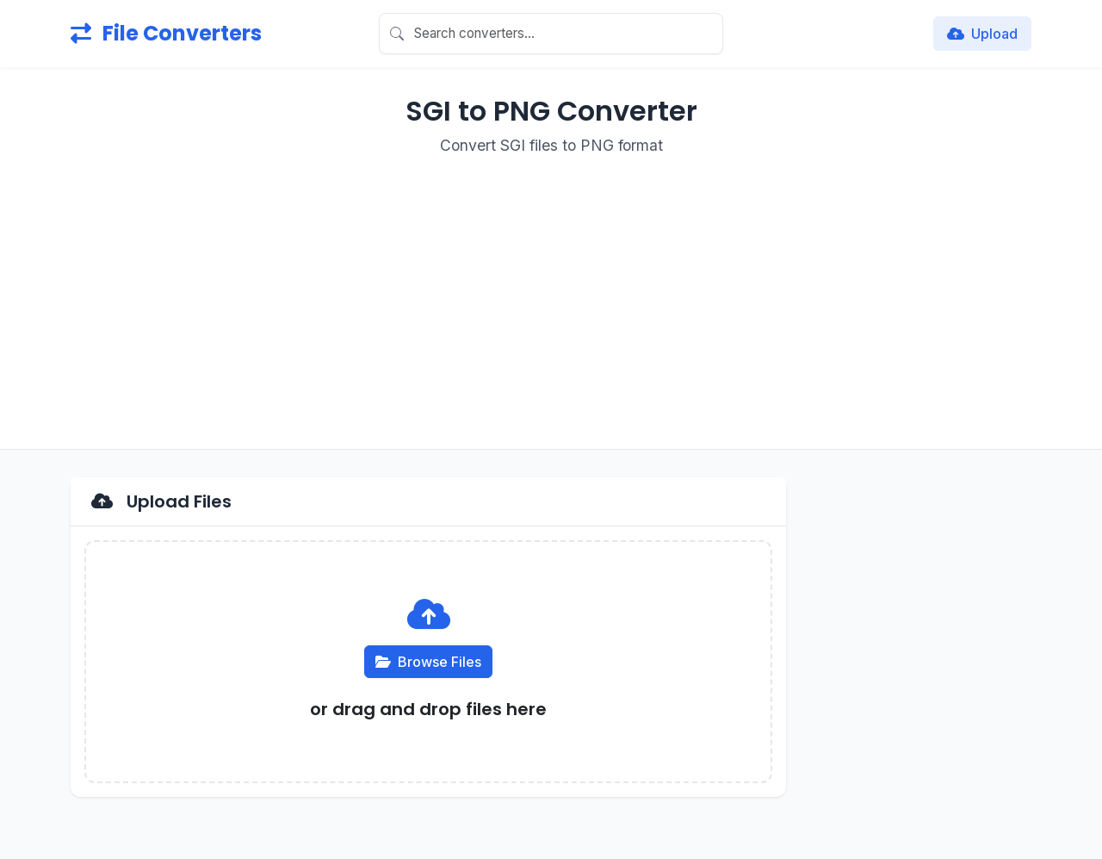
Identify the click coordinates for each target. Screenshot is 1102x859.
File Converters (166, 33)
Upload (982, 33)
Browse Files (428, 661)
